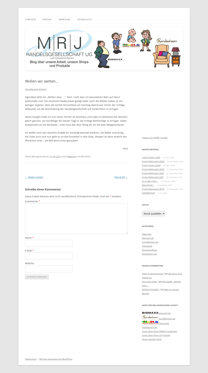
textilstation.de (149, 253)
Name (29, 237)
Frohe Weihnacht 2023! (153, 169)
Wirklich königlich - (151, 289)
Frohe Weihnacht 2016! (153, 189)
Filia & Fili (121, 177)
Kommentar (32, 201)
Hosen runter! (34, 177)
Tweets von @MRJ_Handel (154, 137)
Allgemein (72, 156)
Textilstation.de (149, 327)
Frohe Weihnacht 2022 (153, 173)
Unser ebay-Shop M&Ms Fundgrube (159, 331)
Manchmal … (148, 185)
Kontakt (47, 19)
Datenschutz (84, 19)
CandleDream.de (150, 242)
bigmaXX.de (148, 238)
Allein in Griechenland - (153, 273)
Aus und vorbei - (150, 281)
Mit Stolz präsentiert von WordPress (55, 359)
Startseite (30, 19)
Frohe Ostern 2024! (151, 165)
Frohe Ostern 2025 (151, 157)
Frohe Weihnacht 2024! (153, 161)
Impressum (64, 19)
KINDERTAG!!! (148, 193)
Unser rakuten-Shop (152, 339)
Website (29, 263)
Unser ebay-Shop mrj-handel (156, 335)
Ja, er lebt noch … (150, 181)
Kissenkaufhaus (149, 250)
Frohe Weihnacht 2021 (153, 177)
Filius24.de (147, 246)
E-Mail (29, 250)
